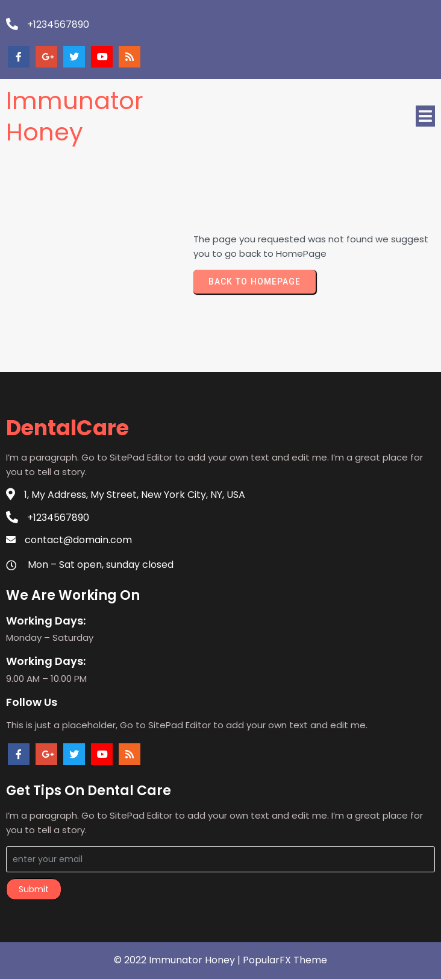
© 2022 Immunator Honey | (178, 960)
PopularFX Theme (285, 960)
